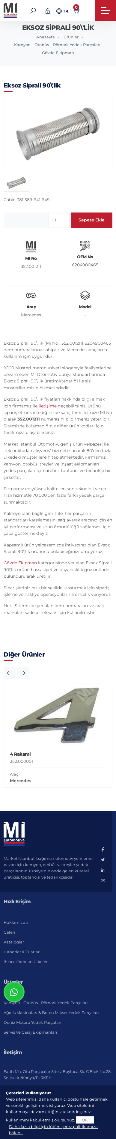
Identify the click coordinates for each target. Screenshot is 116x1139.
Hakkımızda (16, 922)
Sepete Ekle (92, 220)
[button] (10, 673)
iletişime (48, 406)
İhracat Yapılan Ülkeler (26, 961)
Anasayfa (45, 37)
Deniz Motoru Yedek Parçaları (32, 1022)
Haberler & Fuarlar (22, 951)
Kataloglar (14, 942)
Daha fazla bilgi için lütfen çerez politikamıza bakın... (53, 1129)
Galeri (9, 932)
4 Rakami (20, 754)
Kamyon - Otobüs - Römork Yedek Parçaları (57, 44)
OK (85, 1120)
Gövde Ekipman (58, 52)
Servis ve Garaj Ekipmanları (30, 1032)
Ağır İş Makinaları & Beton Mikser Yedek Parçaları (51, 1012)
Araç (14, 774)
